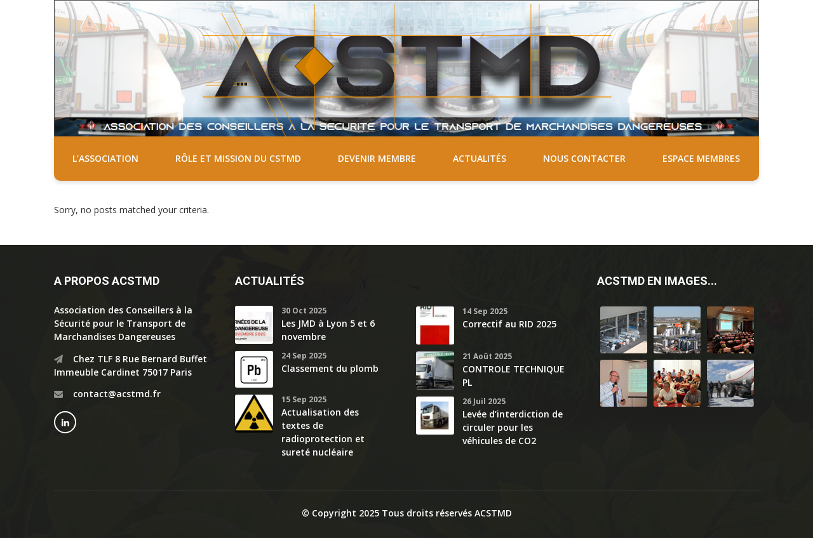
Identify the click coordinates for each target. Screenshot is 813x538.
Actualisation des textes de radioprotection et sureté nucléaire (323, 432)
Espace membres (701, 158)
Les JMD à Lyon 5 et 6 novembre (328, 330)
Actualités (479, 158)
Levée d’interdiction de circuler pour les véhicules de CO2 (512, 427)
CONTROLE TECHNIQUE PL (513, 375)
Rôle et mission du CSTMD (238, 158)
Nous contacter (584, 158)
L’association (105, 158)
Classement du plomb (330, 368)
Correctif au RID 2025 (509, 324)
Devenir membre (377, 158)
